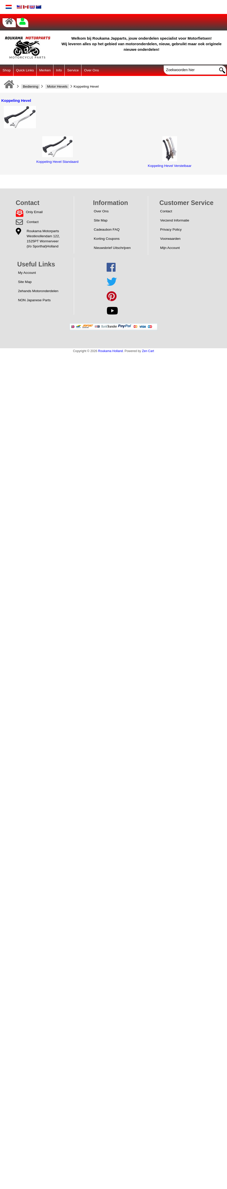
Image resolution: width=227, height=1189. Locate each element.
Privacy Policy (171, 229)
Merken (45, 70)
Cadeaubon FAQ (107, 229)
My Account (27, 273)
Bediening (30, 86)
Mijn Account (170, 248)
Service (73, 70)
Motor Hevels (57, 86)
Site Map (101, 220)
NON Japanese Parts (34, 300)
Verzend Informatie (174, 220)
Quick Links (25, 70)
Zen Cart (148, 351)
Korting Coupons (107, 239)
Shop (7, 70)
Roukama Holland (110, 351)
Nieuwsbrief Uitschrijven (112, 248)
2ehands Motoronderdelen (38, 291)
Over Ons (91, 70)
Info (59, 70)
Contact (33, 222)
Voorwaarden (170, 239)
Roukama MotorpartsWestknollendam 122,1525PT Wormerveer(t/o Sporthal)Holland (43, 238)
